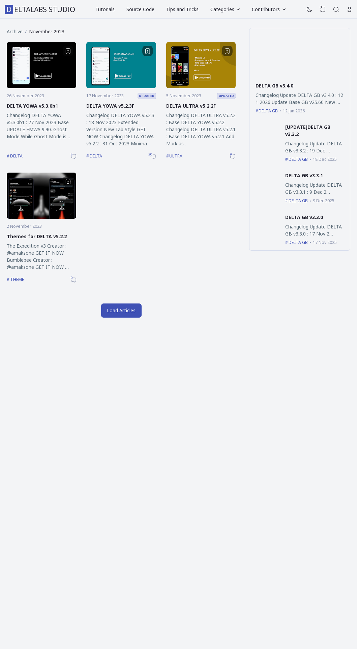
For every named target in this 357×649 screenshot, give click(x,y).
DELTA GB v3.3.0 (304, 217)
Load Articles (121, 310)
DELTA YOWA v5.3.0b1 (32, 106)
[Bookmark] (68, 51)
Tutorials (105, 9)
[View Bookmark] (323, 9)
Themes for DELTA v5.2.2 (37, 236)
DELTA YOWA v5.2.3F (110, 106)
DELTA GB (268, 111)
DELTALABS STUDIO (40, 9)
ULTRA (175, 156)
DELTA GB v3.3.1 (304, 175)
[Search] (336, 9)
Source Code (140, 9)
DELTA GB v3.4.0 (274, 85)
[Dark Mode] (309, 9)
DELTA (16, 156)
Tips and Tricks (182, 9)
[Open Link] (349, 9)
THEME (17, 279)
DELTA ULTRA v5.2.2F (191, 106)
